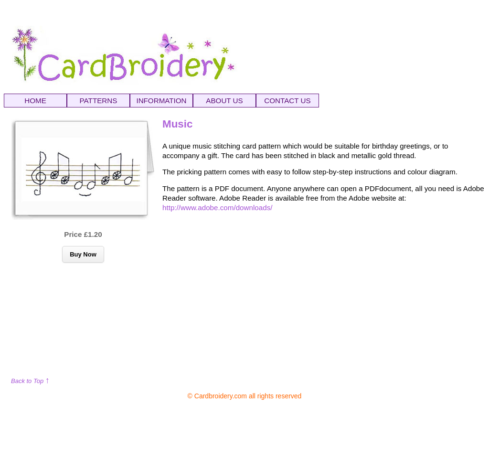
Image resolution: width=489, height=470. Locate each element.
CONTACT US (287, 100)
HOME (35, 100)
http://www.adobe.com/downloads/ (217, 207)
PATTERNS (98, 100)
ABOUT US (224, 100)
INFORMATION (161, 100)
